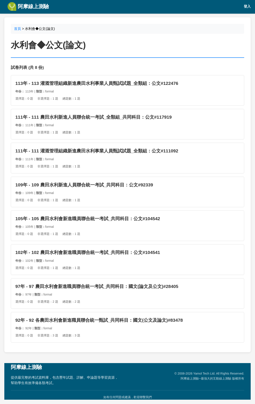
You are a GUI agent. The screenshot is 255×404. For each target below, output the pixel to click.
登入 (247, 6)
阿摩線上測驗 (28, 6)
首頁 (17, 29)
